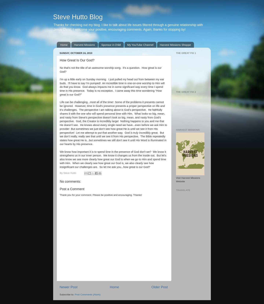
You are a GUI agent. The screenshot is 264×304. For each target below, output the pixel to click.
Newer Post (69, 287)
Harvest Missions (84, 44)
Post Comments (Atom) (87, 294)
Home (64, 44)
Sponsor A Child (111, 44)
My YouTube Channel (140, 44)
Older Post (159, 287)
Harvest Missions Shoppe (175, 44)
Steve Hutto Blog (78, 17)
